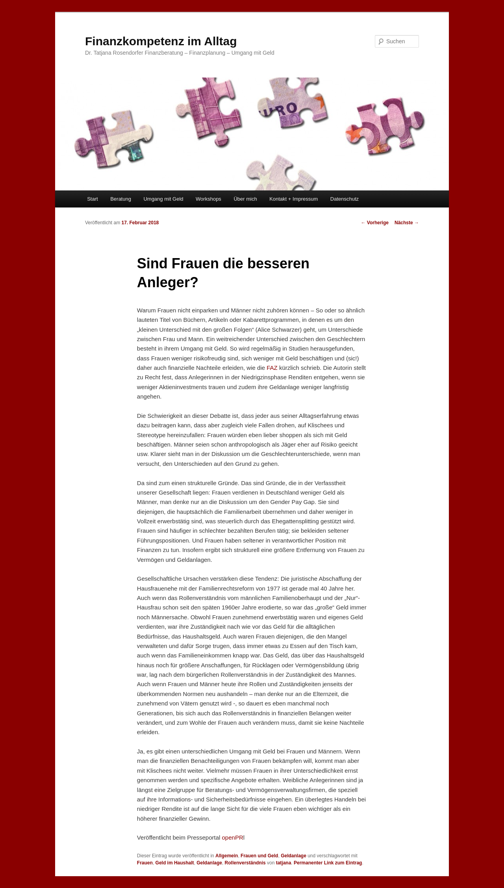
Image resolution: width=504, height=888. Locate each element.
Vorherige (375, 222)
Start (92, 199)
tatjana (283, 863)
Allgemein (226, 855)
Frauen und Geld (259, 855)
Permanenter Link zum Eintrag (328, 863)
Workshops (208, 199)
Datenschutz (344, 199)
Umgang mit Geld (163, 199)
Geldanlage (293, 855)
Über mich (245, 199)
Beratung (120, 199)
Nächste (407, 222)
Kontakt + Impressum (293, 199)
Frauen (145, 863)
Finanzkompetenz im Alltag (161, 41)
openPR (232, 837)
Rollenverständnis (245, 863)
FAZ (272, 367)
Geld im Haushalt (175, 863)
